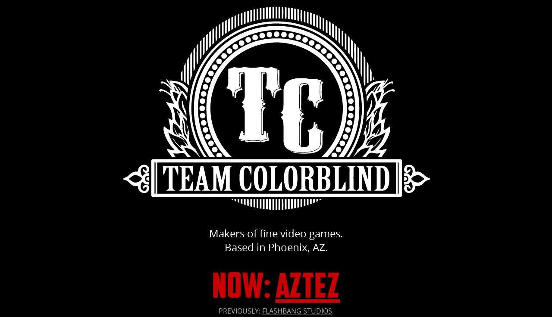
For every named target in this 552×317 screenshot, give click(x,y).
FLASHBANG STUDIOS (297, 311)
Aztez (307, 285)
